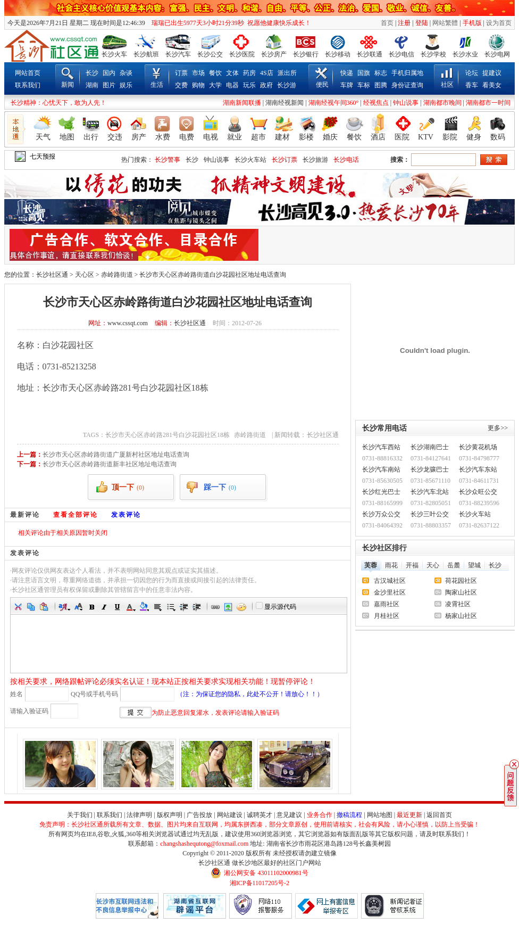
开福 (412, 565)
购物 (198, 85)
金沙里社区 (390, 592)
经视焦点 (376, 102)
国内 (109, 73)
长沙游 (286, 85)
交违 (114, 137)
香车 (471, 85)
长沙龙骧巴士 (430, 469)
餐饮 (215, 73)
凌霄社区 (458, 604)
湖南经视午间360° (333, 102)
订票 (181, 73)
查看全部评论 (75, 514)
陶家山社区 (461, 592)
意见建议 (289, 815)
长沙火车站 (250, 159)
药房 (249, 73)
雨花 (391, 565)
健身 (473, 137)
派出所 (287, 73)
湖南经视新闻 (284, 102)
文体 (232, 73)
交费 (181, 85)
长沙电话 (346, 159)
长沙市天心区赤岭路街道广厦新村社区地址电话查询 (116, 454)
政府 (266, 85)
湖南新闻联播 (242, 102)
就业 (234, 137)
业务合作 (319, 815)
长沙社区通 (52, 274)
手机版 (472, 23)
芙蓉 (370, 565)
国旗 (363, 73)
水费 (162, 137)
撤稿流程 (349, 815)
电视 (210, 137)
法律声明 (139, 815)
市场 (198, 73)
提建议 (491, 73)
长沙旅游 (315, 159)
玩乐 (249, 85)
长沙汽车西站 (381, 447)
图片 (109, 85)
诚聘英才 (259, 815)
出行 (90, 137)
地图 (67, 137)
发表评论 (126, 514)
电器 (232, 85)
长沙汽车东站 (478, 469)
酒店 (378, 137)
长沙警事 (167, 159)
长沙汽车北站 (430, 492)
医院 (402, 137)
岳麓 (453, 565)
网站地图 (379, 815)
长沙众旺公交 (478, 492)
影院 (449, 137)
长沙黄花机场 (478, 447)
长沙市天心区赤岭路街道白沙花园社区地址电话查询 (212, 274)
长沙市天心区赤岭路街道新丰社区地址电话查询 (110, 464)
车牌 (346, 85)
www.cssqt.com (127, 323)
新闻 (67, 84)
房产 (138, 137)
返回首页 (439, 815)
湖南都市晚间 (442, 102)
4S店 (266, 73)
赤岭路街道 (117, 274)
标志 (380, 73)
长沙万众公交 (381, 514)
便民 (322, 84)
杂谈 (126, 73)
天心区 (84, 274)
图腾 (380, 85)
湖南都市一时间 (488, 102)
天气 (43, 137)
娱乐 (126, 85)
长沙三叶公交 (430, 514)
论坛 (471, 73)
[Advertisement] (385, 245)
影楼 (306, 137)
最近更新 (409, 815)
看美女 (491, 85)
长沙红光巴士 (381, 492)
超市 (258, 137)
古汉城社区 (390, 580)
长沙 (92, 73)
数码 (497, 137)
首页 (387, 23)
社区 (447, 84)
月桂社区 (386, 616)
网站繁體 (445, 23)
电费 (186, 137)
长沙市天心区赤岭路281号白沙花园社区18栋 (167, 435)
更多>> (498, 428)
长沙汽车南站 (381, 469)
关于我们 (80, 815)
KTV (425, 137)
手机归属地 (407, 73)
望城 (474, 565)
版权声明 (169, 815)
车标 (363, 85)
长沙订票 (284, 159)
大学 (215, 85)
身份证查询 (407, 85)
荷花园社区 (461, 580)
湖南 (92, 85)
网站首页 (27, 73)
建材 (282, 137)
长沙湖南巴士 (430, 447)
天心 (432, 565)
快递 (346, 73)
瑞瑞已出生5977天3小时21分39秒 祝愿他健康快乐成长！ (229, 23)
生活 (156, 84)
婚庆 (330, 137)
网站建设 (229, 815)
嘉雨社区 (386, 604)
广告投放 (199, 815)
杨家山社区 (461, 616)
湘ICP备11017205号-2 (259, 883)
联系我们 (27, 85)
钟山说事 (405, 102)
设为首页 (499, 23)
